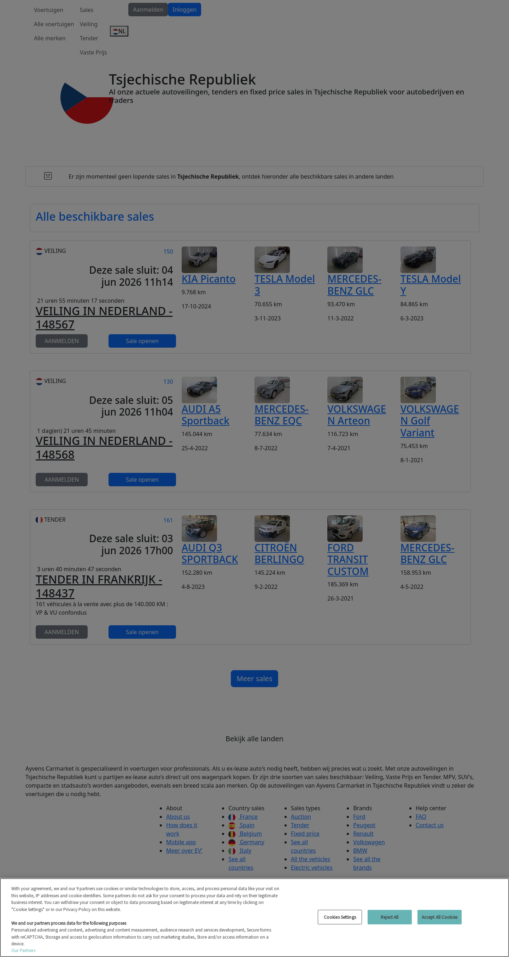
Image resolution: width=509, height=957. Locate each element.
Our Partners (23, 950)
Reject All (389, 917)
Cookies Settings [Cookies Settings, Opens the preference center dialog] (340, 917)
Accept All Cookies (439, 917)
